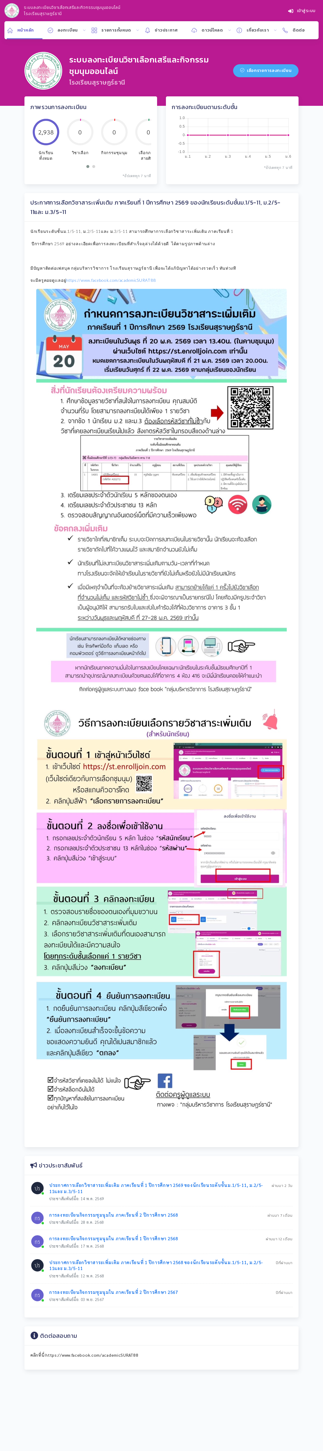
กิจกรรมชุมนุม (114, 152)
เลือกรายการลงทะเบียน (266, 70)
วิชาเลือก (80, 152)
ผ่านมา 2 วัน (282, 1185)
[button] (88, 166)
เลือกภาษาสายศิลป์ (149, 155)
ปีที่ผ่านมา (284, 1263)
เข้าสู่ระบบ (302, 11)
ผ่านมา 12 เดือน (279, 1239)
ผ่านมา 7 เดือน (280, 1215)
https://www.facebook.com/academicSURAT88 (111, 280)
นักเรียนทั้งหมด (46, 155)
